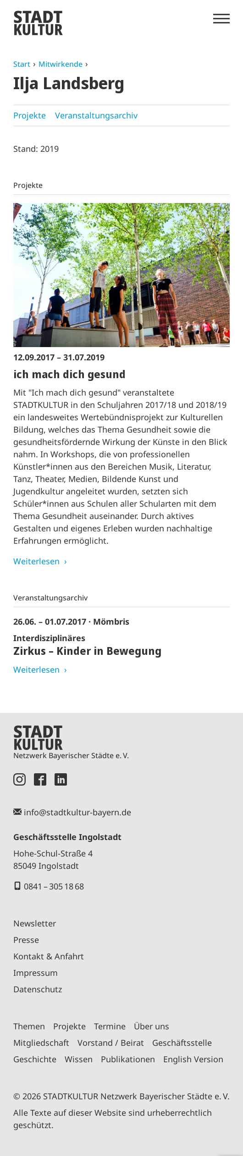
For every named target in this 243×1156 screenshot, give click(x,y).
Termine (110, 1026)
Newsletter (34, 923)
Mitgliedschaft (41, 1042)
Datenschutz (37, 989)
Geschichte (34, 1059)
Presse (26, 939)
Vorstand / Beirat (110, 1042)
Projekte (29, 115)
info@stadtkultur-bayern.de (77, 812)
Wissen (79, 1059)
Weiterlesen (36, 561)
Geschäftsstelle (182, 1042)
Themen (29, 1026)
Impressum (35, 972)
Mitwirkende (61, 64)
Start (21, 64)
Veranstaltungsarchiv (96, 115)
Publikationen (128, 1059)
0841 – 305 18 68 (54, 886)
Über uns (151, 1026)
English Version (193, 1059)
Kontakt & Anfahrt (48, 956)
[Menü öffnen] (221, 19)
